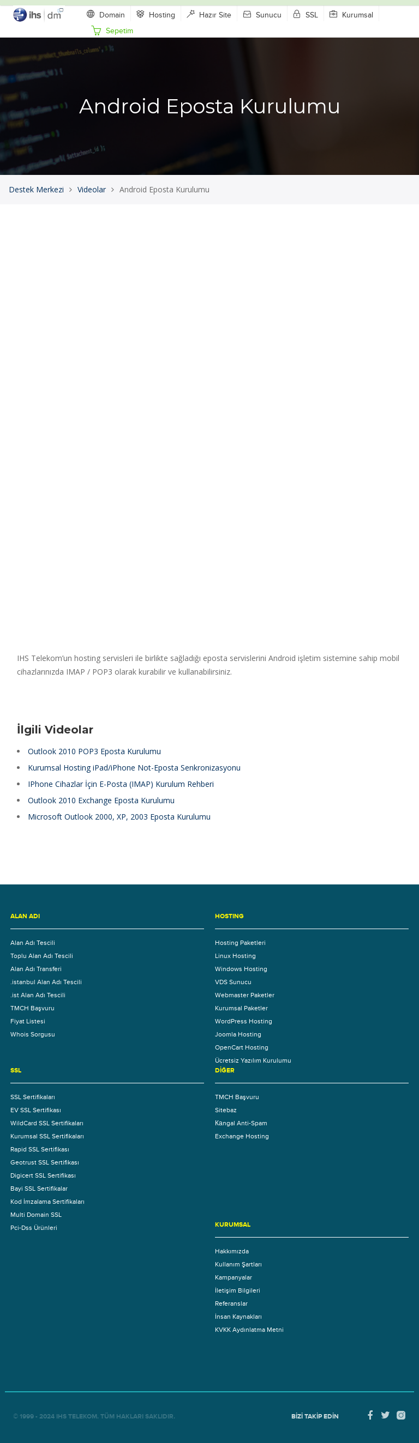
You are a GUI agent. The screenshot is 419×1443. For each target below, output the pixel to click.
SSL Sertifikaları (32, 1097)
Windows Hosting (241, 969)
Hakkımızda (232, 1251)
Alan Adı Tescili (32, 943)
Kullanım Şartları (238, 1264)
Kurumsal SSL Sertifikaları (47, 1136)
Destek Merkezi (36, 189)
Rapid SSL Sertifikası (39, 1149)
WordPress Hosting (243, 1021)
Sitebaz (226, 1110)
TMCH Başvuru (32, 1008)
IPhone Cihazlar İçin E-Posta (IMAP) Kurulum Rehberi (121, 784)
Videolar (91, 189)
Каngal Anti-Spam (241, 1123)
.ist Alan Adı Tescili (37, 995)
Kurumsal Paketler (241, 1008)
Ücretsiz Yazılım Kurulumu (253, 1060)
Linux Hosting (235, 956)
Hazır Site (209, 15)
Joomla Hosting (238, 1034)
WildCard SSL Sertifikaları (46, 1123)
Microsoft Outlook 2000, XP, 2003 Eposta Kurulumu (119, 816)
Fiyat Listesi (27, 1021)
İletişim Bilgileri (237, 1290)
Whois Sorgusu (32, 1034)
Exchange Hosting (242, 1136)
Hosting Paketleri (240, 943)
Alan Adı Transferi (36, 969)
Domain (106, 15)
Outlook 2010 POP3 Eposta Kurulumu (94, 751)
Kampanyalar (233, 1277)
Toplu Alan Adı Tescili (41, 956)
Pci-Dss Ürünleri (33, 1228)
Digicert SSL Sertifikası (43, 1175)
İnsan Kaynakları (238, 1316)
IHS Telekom (76, 1416)
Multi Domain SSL (36, 1214)
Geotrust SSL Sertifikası (44, 1162)
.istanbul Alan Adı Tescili (46, 982)
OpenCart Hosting (241, 1047)
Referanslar (231, 1303)
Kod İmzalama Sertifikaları (47, 1201)
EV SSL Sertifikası (35, 1110)
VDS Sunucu (233, 982)
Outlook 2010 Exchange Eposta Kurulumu (101, 800)
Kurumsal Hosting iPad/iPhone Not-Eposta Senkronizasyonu (134, 767)
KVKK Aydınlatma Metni (249, 1329)
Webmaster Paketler (244, 995)
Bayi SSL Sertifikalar (39, 1188)
